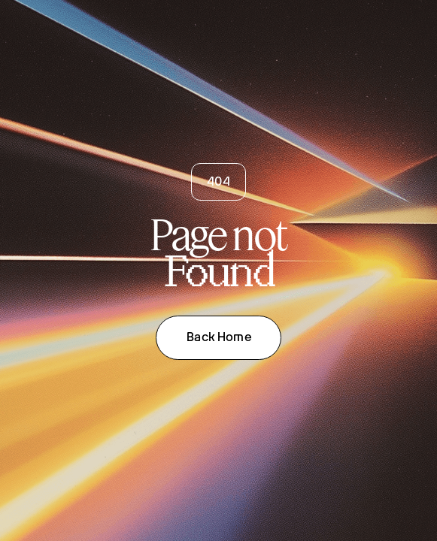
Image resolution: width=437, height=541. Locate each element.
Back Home (219, 337)
